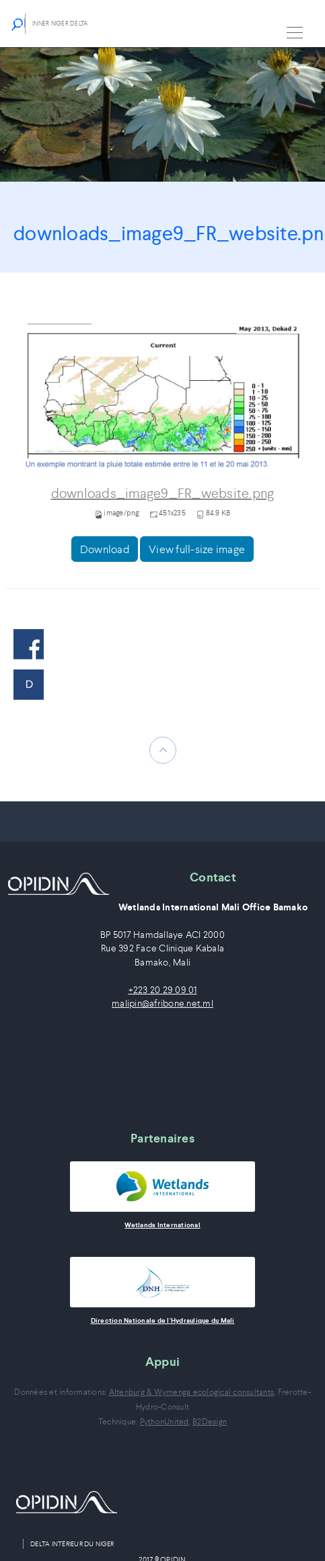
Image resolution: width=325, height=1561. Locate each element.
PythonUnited (164, 1421)
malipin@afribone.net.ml (162, 1003)
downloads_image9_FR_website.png (163, 493)
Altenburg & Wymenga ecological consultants (192, 1392)
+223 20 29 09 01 (163, 990)
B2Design (209, 1421)
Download (104, 549)
